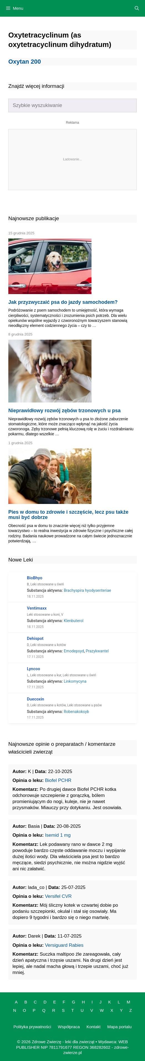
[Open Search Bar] (137, 8)
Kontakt (94, 1026)
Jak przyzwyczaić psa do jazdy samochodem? (63, 302)
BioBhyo (34, 577)
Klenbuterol (73, 620)
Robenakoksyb (76, 711)
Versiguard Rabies (64, 945)
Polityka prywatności (32, 1026)
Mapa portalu (119, 1026)
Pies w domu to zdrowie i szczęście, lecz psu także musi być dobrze (68, 514)
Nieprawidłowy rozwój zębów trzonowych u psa (64, 410)
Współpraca (69, 1026)
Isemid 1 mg (58, 835)
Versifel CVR (58, 896)
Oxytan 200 (24, 61)
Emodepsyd (74, 651)
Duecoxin (35, 699)
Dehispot (35, 638)
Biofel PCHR (58, 780)
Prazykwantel (97, 651)
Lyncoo (33, 668)
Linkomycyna (75, 681)
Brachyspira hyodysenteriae (87, 590)
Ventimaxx (37, 608)
